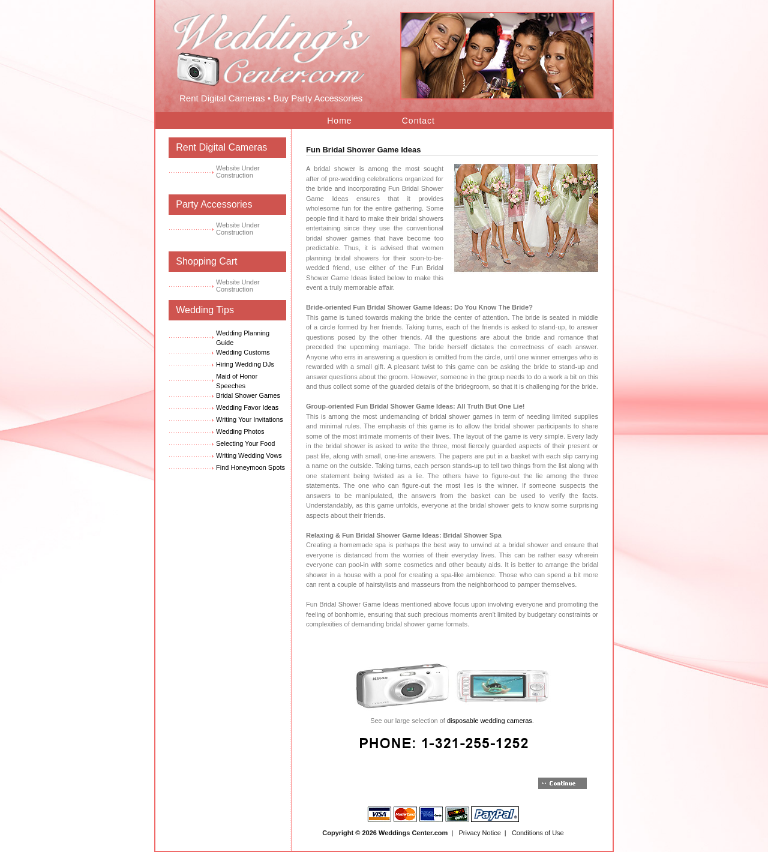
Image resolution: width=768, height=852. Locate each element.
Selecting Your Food (245, 443)
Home (339, 120)
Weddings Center (406, 832)
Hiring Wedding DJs (245, 364)
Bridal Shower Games (248, 395)
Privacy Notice (479, 832)
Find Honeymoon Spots (250, 467)
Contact (418, 120)
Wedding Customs (243, 352)
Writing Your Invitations (249, 419)
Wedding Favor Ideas (247, 407)
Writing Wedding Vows (249, 455)
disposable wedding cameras (489, 720)
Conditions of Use (538, 832)
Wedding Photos (240, 431)
